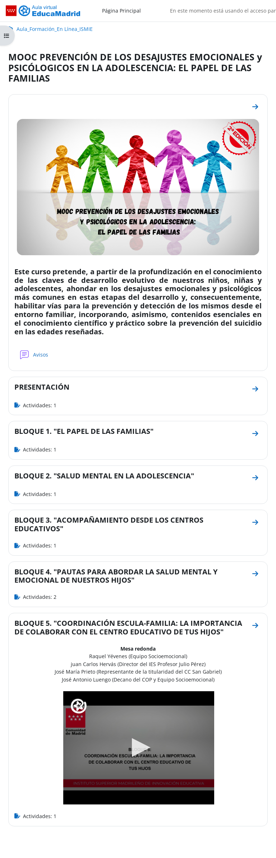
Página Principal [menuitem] (121, 10)
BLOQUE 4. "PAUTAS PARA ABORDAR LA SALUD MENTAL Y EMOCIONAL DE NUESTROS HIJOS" (115, 576)
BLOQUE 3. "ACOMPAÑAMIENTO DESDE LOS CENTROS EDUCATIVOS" (108, 524)
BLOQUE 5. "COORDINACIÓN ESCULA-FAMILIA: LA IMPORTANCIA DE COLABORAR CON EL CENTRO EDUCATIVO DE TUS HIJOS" (128, 627)
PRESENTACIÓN (41, 387)
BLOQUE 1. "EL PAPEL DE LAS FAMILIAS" (83, 431)
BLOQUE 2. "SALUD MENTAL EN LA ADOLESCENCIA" (104, 476)
